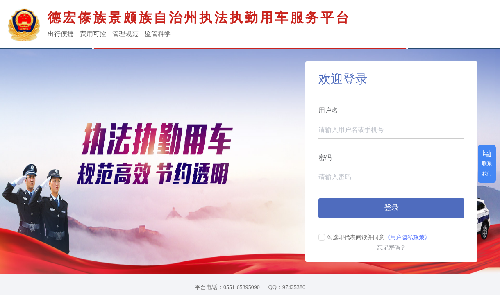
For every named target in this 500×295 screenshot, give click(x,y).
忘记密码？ (391, 248)
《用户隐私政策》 (407, 237)
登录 (391, 208)
